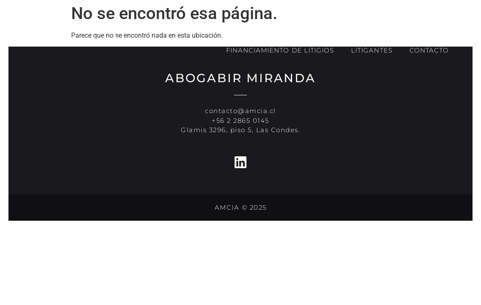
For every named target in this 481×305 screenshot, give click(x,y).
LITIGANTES (372, 50)
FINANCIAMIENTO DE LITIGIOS (280, 50)
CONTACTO (429, 50)
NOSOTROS (291, 31)
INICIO (237, 31)
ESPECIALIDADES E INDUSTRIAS (391, 31)
